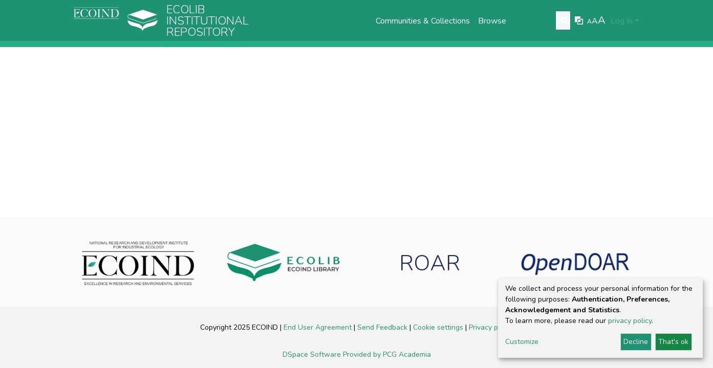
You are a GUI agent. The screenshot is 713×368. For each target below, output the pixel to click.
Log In (622, 21)
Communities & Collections (423, 21)
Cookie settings (439, 327)
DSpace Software (313, 354)
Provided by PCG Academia (387, 354)
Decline (635, 342)
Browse (492, 21)
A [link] (589, 21)
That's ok (673, 342)
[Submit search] (564, 21)
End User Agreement (319, 327)
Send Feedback (383, 327)
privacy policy (630, 321)
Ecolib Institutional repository (207, 21)
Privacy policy (491, 327)
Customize (521, 342)
